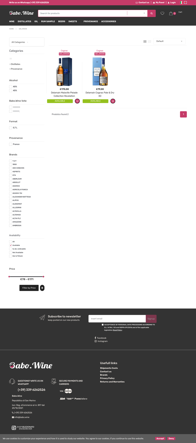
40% (15, 86)
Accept (160, 438)
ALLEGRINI (17, 208)
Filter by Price (29, 288)
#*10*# (16, 107)
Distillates (24, 21)
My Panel (158, 2)
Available (16, 245)
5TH (14, 175)
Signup (151, 318)
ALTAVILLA (17, 211)
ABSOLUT (16, 182)
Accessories (108, 21)
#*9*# (15, 111)
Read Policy (117, 330)
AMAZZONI (17, 222)
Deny (171, 438)
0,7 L (15, 128)
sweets (72, 21)
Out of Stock (18, 256)
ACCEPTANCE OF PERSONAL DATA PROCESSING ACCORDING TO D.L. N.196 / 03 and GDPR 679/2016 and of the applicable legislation (129, 327)
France (16, 144)
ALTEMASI (17, 215)
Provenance (91, 21)
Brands (104, 375)
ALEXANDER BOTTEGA (22, 197)
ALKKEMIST (17, 204)
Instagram (101, 341)
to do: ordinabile (19, 249)
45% (15, 90)
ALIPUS (16, 200)
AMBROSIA (17, 226)
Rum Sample (48, 21)
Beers (61, 21)
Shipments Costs (109, 368)
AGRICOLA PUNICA (20, 190)
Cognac (64, 51)
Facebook (100, 338)
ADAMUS (16, 186)
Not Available (18, 253)
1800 (15, 164)
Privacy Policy (107, 378)
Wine (11, 21)
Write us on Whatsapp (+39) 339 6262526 (29, 2)
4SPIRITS (16, 172)
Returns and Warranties (112, 381)
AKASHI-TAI (17, 193)
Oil (36, 21)
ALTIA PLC (17, 218)
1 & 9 (14, 161)
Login (172, 2)
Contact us (142, 2)
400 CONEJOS (18, 168)
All (14, 242)
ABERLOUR (17, 179)
